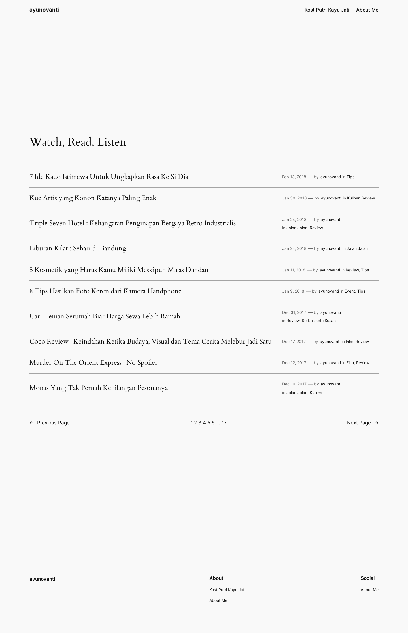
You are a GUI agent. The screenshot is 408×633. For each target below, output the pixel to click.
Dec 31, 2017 (294, 312)
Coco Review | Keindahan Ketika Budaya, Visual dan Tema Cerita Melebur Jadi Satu (150, 341)
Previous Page (49, 422)
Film (349, 341)
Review (368, 198)
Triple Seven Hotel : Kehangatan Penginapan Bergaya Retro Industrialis (132, 223)
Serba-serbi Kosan (319, 320)
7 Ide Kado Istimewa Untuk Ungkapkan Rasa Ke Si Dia (108, 177)
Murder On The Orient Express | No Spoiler (93, 362)
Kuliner (353, 198)
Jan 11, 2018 (293, 269)
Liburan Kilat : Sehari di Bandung (77, 248)
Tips (350, 176)
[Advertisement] (204, 64)
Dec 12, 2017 (294, 362)
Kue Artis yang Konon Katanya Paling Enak (92, 198)
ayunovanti (44, 9)
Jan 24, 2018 (294, 248)
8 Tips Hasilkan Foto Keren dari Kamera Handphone (105, 291)
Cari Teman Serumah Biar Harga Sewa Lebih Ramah (104, 316)
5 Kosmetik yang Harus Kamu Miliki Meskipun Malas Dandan (119, 270)
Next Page (363, 422)
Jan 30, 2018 (294, 198)
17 (224, 423)
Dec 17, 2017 (294, 341)
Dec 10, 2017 (294, 383)
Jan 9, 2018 (293, 291)
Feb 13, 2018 (294, 176)
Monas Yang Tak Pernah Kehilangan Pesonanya (98, 388)
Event (350, 291)
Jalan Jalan (296, 227)
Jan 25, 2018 (294, 219)
